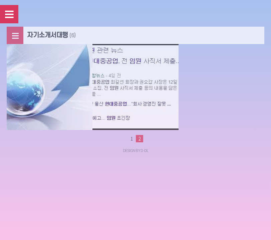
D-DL (144, 150)
